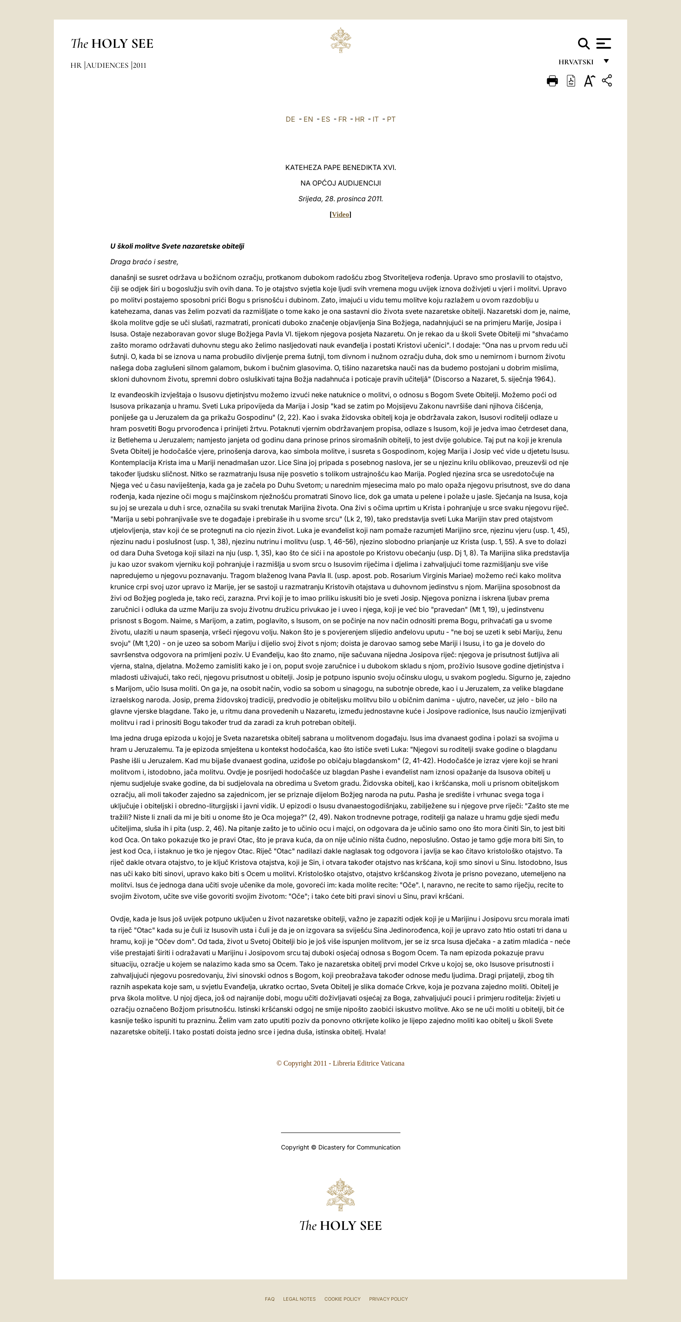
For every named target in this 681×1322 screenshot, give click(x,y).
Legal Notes (299, 1299)
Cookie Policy (342, 1299)
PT (391, 119)
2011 (139, 65)
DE (290, 119)
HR (359, 119)
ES (325, 119)
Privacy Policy (388, 1299)
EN (308, 119)
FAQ (269, 1299)
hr (76, 65)
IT (376, 119)
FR (342, 119)
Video (340, 214)
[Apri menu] (602, 43)
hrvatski (578, 64)
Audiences (108, 65)
